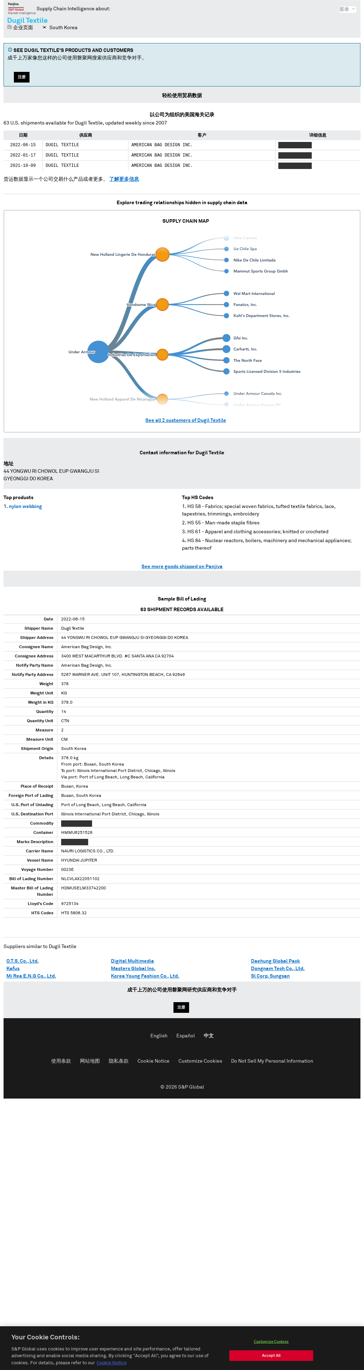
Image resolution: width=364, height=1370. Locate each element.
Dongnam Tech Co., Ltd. (278, 968)
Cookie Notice (154, 1061)
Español (185, 1035)
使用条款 (61, 1061)
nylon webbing (25, 506)
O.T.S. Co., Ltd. (22, 961)
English (158, 1035)
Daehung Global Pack (275, 961)
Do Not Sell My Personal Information (272, 1061)
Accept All (271, 1361)
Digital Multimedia (132, 961)
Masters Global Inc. (133, 968)
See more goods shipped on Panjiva (182, 566)
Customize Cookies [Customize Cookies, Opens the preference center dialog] (271, 1347)
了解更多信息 (124, 179)
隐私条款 (119, 1061)
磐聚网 (22, 8)
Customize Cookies (200, 1061)
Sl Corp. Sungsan (270, 976)
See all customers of (185, 420)
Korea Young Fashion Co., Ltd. (145, 976)
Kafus (13, 968)
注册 (22, 77)
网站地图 (90, 1061)
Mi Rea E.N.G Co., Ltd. (31, 976)
